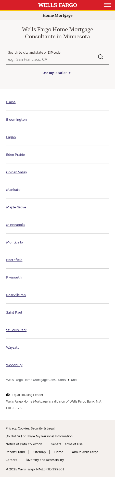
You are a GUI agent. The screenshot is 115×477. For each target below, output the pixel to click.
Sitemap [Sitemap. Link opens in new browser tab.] (39, 452)
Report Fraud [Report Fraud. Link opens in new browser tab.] (15, 452)
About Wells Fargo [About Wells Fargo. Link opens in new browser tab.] (85, 452)
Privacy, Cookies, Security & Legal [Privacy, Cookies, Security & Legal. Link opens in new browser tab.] (30, 428)
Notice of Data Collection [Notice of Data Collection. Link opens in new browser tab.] (24, 444)
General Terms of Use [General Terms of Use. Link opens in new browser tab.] (67, 444)
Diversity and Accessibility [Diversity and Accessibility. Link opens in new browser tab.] (45, 459)
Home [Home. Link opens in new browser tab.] (58, 452)
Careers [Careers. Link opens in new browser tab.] (11, 459)
